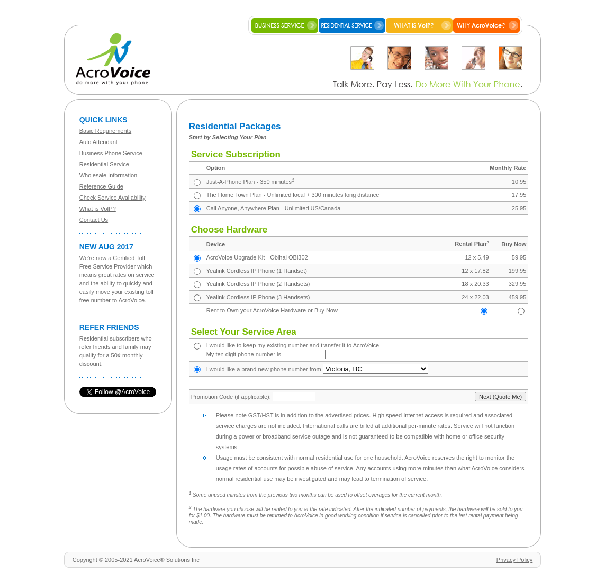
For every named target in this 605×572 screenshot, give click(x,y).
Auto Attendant (98, 142)
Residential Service (104, 164)
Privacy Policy (514, 560)
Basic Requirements (105, 131)
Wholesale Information (108, 175)
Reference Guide (101, 186)
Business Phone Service (110, 153)
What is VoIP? (97, 208)
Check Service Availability (112, 197)
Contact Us (93, 220)
